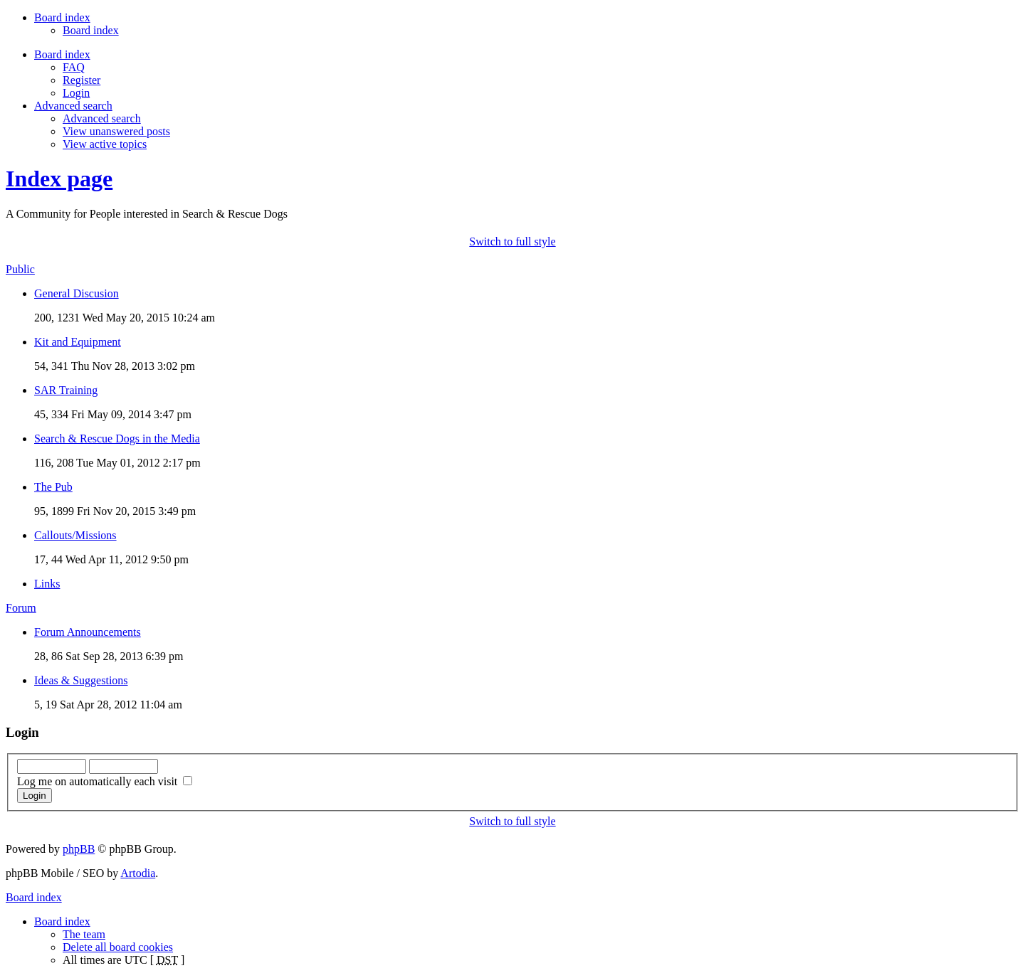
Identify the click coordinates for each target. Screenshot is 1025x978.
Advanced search (102, 118)
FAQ (74, 67)
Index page (59, 178)
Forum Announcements (87, 632)
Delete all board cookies (118, 947)
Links (47, 584)
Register (81, 80)
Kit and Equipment (77, 342)
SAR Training (66, 390)
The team (84, 934)
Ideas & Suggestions (81, 680)
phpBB (79, 849)
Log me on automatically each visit (104, 781)
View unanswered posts (116, 131)
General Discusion (76, 293)
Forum (21, 608)
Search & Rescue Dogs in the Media (117, 438)
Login (76, 93)
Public (20, 269)
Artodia (137, 873)
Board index (91, 30)
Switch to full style (512, 241)
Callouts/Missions (75, 535)
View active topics (105, 144)
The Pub (53, 487)
